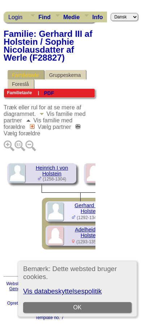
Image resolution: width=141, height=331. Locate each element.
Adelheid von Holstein (90, 232)
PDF (49, 93)
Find (44, 17)
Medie (71, 17)
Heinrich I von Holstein (52, 171)
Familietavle (25, 75)
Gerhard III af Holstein (90, 208)
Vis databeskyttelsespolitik (62, 291)
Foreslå (20, 84)
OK (77, 307)
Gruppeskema (65, 75)
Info (97, 17)
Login (15, 17)
